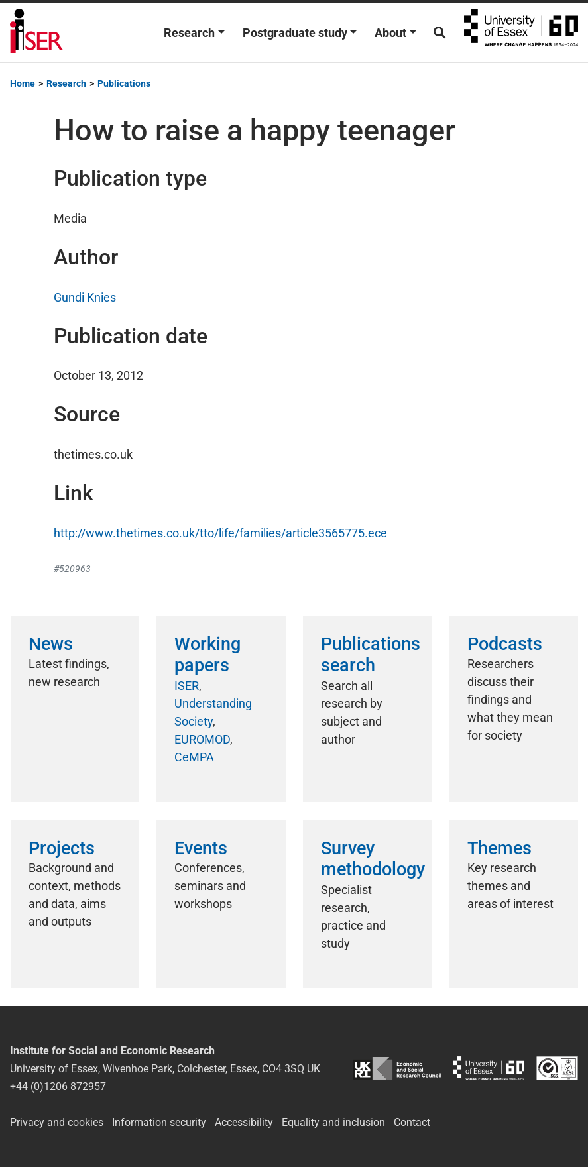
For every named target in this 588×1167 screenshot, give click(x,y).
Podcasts (504, 644)
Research (189, 33)
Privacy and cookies (56, 1122)
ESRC (396, 1068)
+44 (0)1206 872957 (58, 1086)
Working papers (207, 655)
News (51, 644)
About (390, 33)
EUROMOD (202, 739)
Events (200, 848)
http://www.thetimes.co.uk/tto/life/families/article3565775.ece (220, 533)
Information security (159, 1122)
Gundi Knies (85, 297)
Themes (499, 848)
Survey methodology (373, 859)
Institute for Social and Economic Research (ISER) (36, 32)
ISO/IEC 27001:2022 (557, 1068)
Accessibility (244, 1122)
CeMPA (194, 757)
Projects (62, 848)
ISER (186, 686)
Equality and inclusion (333, 1122)
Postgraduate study (295, 33)
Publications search (370, 655)
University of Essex (521, 32)
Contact (412, 1122)
